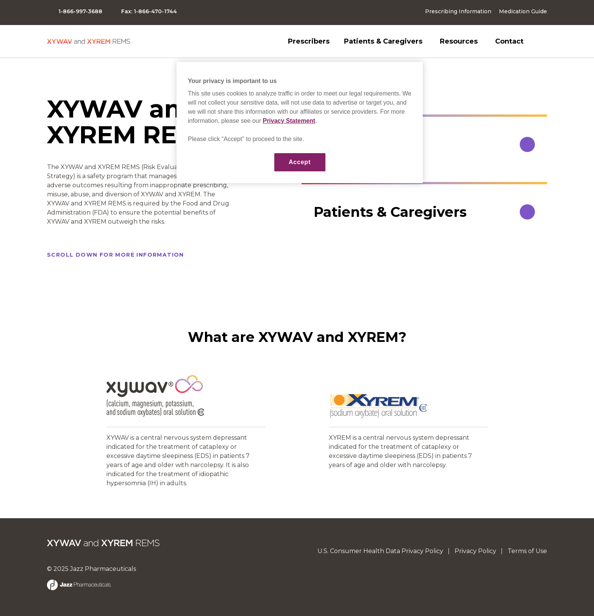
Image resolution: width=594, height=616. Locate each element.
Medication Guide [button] (523, 11)
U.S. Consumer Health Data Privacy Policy (380, 551)
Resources (459, 41)
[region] (300, 122)
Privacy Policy (475, 551)
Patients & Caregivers (383, 41)
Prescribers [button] (309, 41)
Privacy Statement (289, 121)
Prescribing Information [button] (458, 11)
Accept (300, 162)
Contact (509, 41)
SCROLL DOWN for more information (115, 254)
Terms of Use (527, 551)
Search (542, 41)
